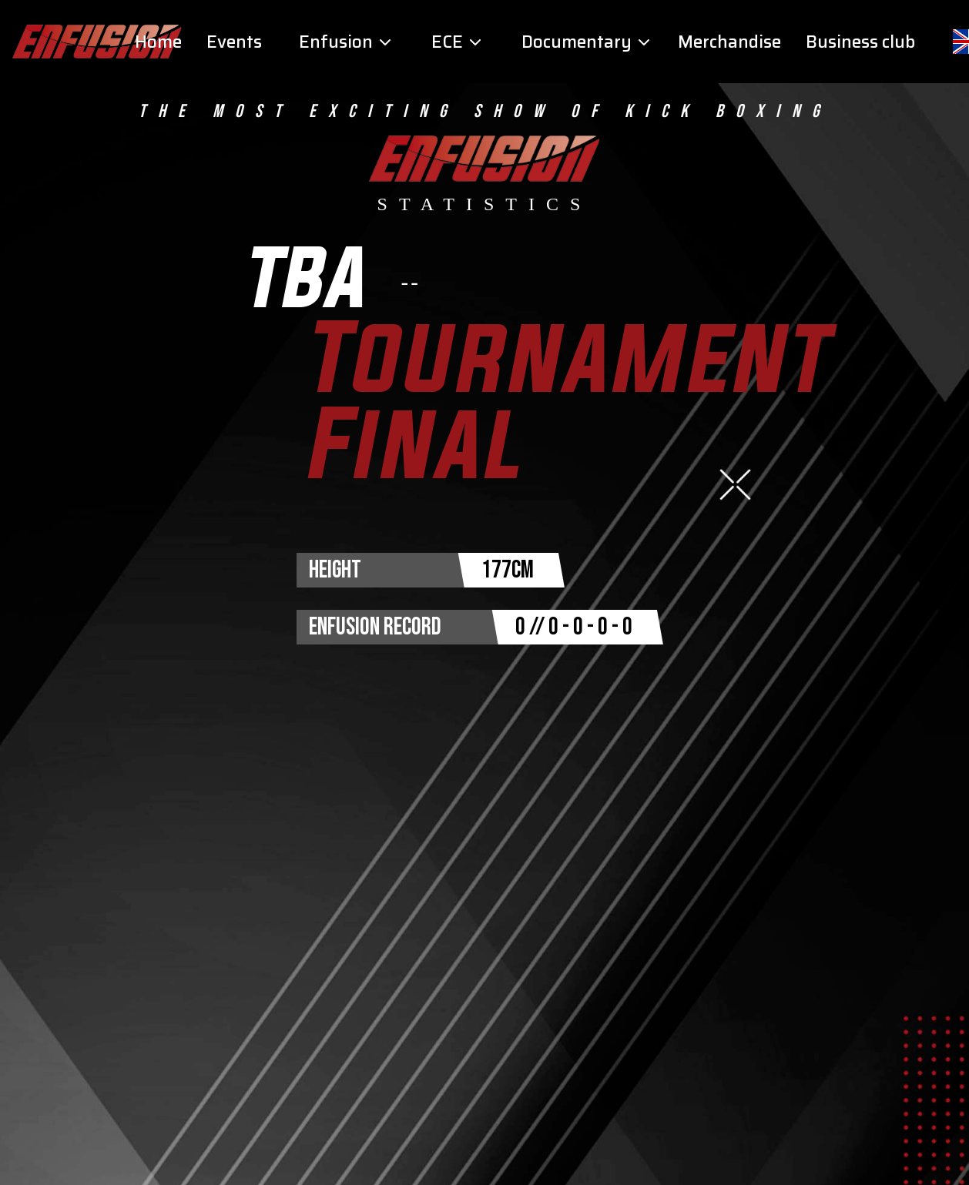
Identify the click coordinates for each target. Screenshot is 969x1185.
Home (158, 41)
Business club (860, 41)
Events (234, 41)
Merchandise (729, 41)
